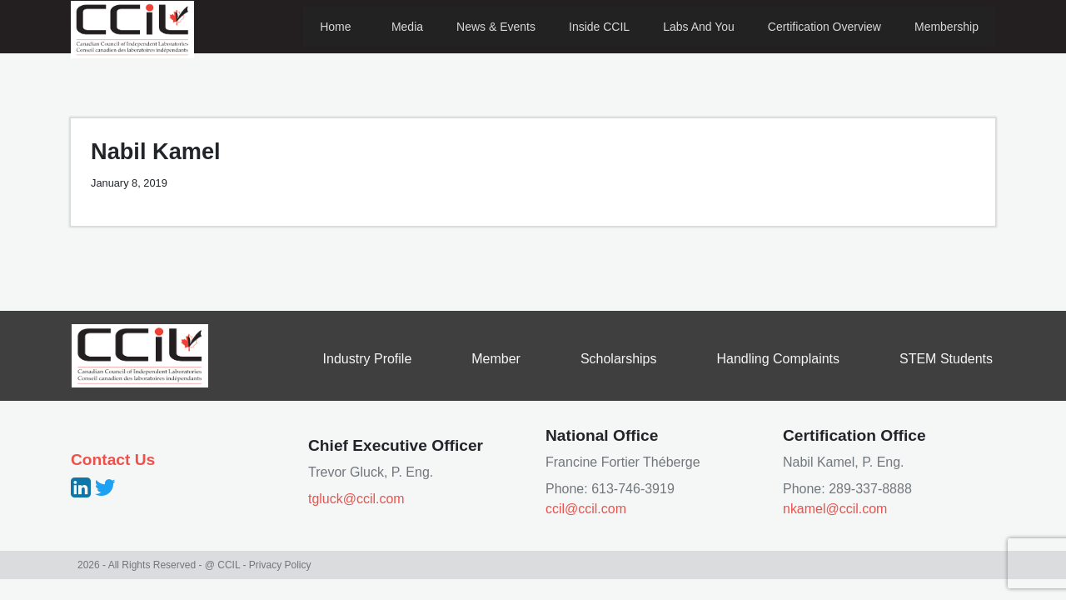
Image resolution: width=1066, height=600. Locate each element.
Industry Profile (367, 359)
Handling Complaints (777, 359)
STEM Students (946, 359)
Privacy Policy (280, 565)
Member (496, 359)
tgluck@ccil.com (356, 499)
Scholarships (618, 359)
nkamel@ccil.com (835, 509)
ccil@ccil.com (585, 509)
